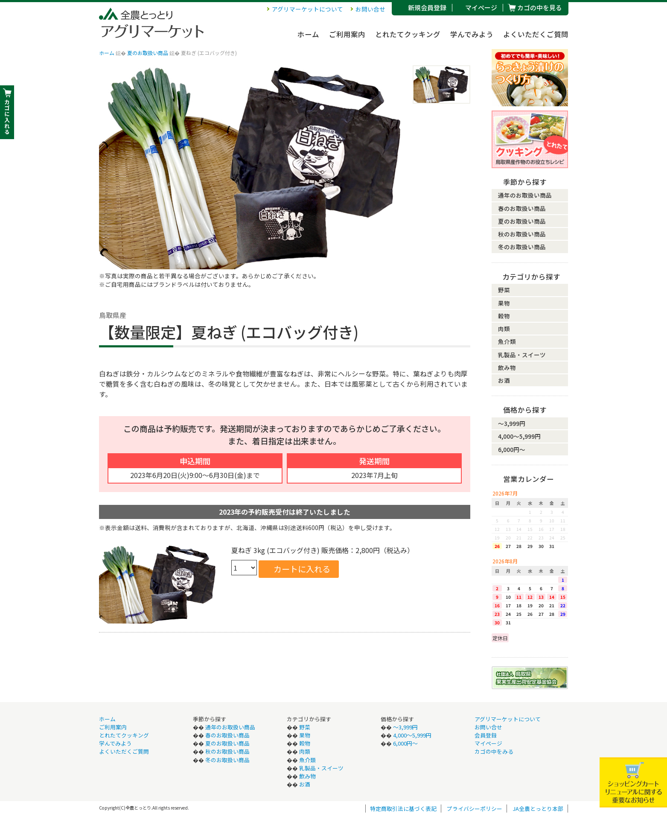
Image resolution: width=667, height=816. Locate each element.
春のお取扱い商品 (522, 208)
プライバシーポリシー (474, 808)
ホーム (308, 34)
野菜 (504, 290)
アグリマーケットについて (307, 9)
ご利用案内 (347, 34)
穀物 (504, 316)
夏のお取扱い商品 (147, 52)
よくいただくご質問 (535, 34)
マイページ (481, 7)
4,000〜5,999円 (519, 436)
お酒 (504, 380)
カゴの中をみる (494, 751)
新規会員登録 (427, 7)
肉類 (504, 328)
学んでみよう (471, 34)
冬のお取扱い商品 (522, 246)
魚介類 (507, 341)
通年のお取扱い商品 (525, 195)
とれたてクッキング (407, 34)
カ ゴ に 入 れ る (7, 117)
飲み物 (507, 367)
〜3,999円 (511, 423)
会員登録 (486, 735)
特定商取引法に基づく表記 (403, 808)
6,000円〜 (511, 449)
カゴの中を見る (539, 7)
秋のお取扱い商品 (522, 234)
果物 (504, 303)
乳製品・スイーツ (522, 354)
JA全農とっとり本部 (538, 808)
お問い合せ (370, 9)
